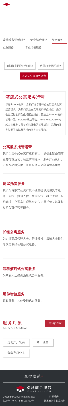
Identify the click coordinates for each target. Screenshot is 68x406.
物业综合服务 (39, 39)
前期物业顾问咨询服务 (20, 65)
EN (35, 5)
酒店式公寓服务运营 (34, 75)
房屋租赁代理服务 (51, 65)
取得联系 (34, 376)
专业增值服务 (35, 47)
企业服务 (10, 47)
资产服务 (59, 40)
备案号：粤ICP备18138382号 (18, 400)
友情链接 (54, 396)
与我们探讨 (55, 323)
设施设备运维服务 (14, 39)
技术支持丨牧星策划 (54, 400)
